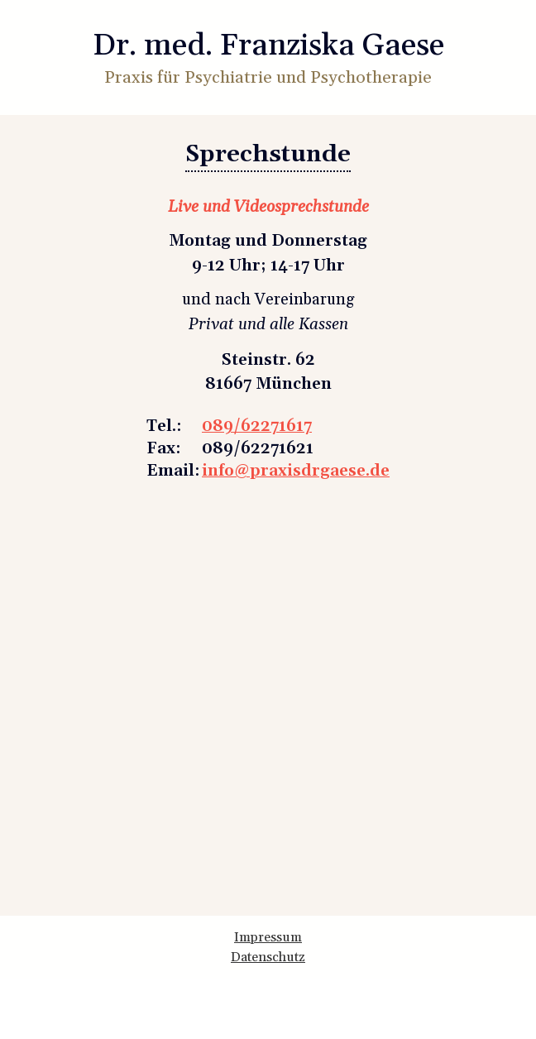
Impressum (268, 937)
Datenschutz (268, 957)
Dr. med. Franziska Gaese (268, 45)
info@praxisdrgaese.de (296, 471)
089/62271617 (257, 426)
